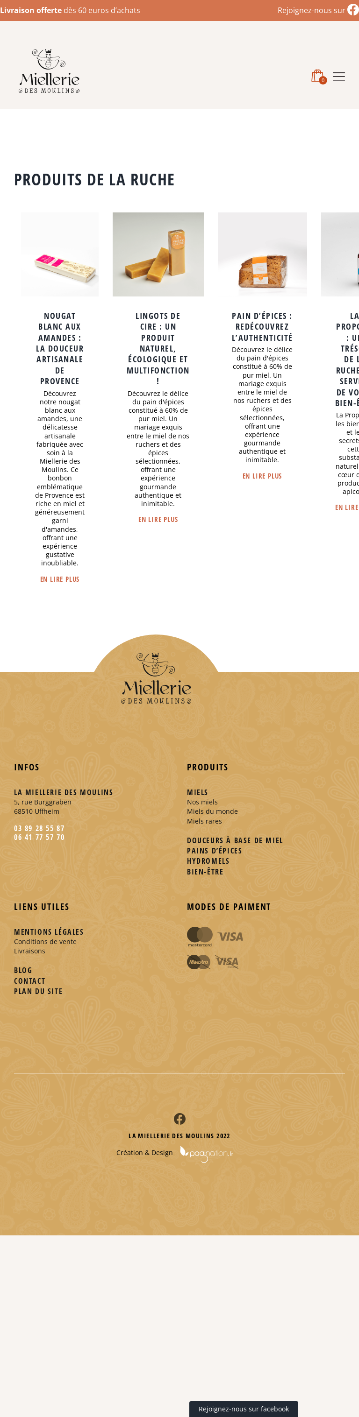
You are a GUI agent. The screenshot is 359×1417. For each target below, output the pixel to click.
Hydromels (208, 861)
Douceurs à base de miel (235, 840)
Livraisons (29, 950)
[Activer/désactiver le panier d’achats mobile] (317, 75)
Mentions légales (49, 932)
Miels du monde (212, 811)
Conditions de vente (45, 941)
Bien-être (205, 872)
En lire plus (60, 579)
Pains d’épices (214, 851)
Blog (23, 970)
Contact (29, 981)
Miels (197, 792)
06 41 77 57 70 (39, 837)
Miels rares (204, 821)
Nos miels (202, 801)
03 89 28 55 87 (39, 828)
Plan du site (38, 991)
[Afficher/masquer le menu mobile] (339, 75)
